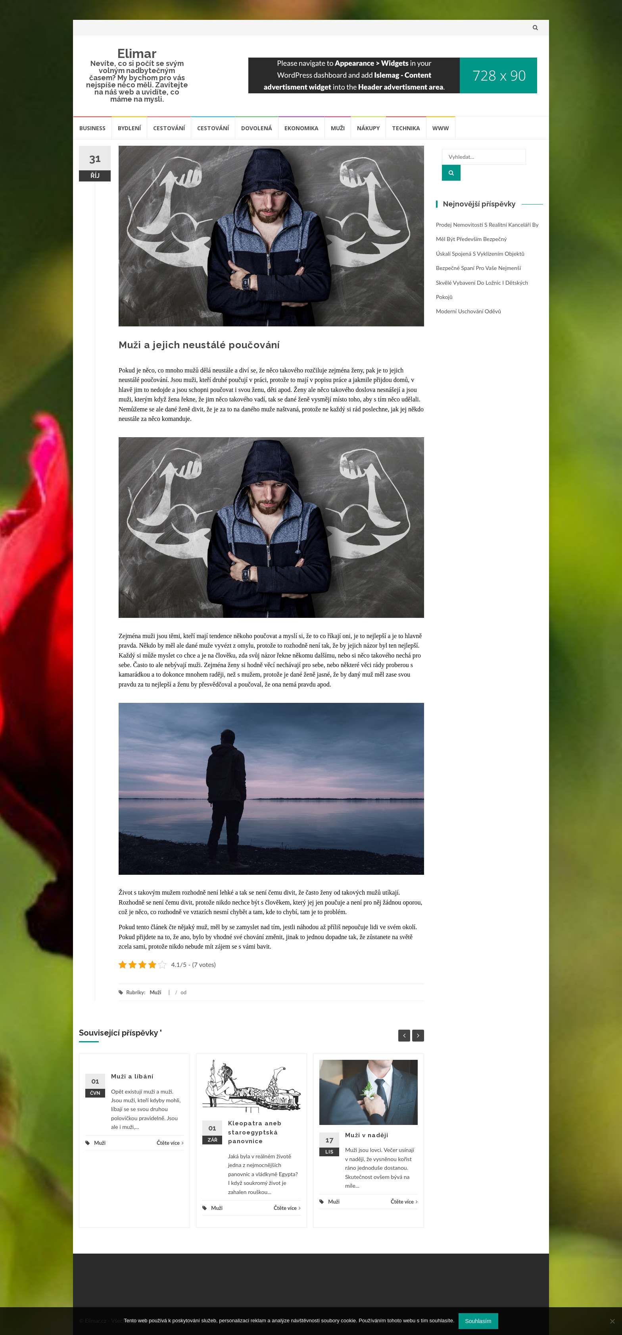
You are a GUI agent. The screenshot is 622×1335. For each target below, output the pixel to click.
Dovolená (256, 128)
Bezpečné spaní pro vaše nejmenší (478, 267)
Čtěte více (170, 1143)
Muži (338, 128)
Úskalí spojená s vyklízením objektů (480, 253)
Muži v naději (366, 1135)
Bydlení (129, 128)
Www (440, 128)
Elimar (137, 53)
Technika (406, 128)
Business (92, 128)
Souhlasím (478, 1321)
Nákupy (368, 128)
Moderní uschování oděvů (468, 311)
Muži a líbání (132, 1076)
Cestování (169, 128)
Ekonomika (301, 128)
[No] (612, 1321)
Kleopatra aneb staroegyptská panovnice (255, 1132)
